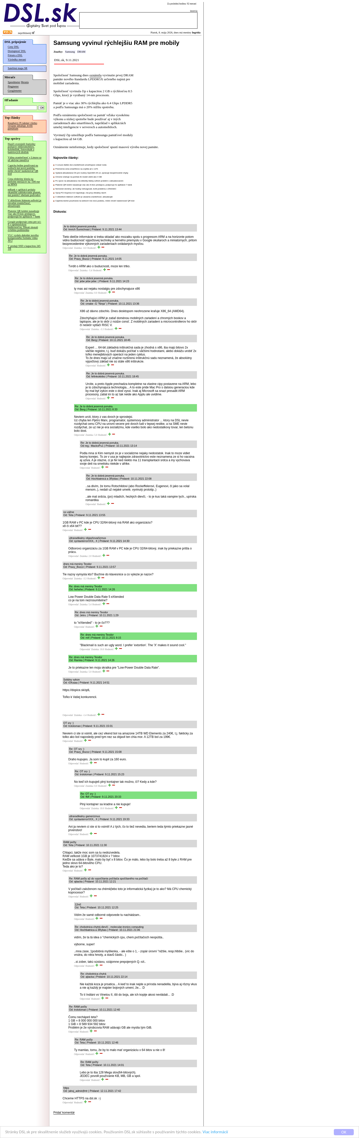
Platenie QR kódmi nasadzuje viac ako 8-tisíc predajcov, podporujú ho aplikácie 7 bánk (24, 214)
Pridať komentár (64, 1112)
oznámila (96, 75)
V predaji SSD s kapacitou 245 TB (24, 247)
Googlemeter (15, 90)
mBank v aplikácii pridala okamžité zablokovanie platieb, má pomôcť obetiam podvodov (24, 192)
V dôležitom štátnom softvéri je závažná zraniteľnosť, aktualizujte (24, 203)
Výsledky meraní (17, 59)
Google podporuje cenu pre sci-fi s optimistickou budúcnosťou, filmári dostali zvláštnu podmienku (24, 225)
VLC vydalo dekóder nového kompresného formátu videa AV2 (23, 238)
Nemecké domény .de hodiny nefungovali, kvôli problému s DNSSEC (85, 189)
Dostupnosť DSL (17, 51)
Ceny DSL (13, 46)
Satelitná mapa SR (17, 68)
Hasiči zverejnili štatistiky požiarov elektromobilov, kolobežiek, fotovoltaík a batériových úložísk (21, 148)
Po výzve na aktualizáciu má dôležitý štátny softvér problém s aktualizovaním (89, 181)
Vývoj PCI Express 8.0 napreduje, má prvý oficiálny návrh (80, 193)
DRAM (81, 51)
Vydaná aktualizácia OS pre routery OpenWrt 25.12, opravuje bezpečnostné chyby (91, 173)
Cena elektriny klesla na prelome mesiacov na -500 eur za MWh (24, 181)
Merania (25, 82)
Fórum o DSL (15, 55)
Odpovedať (68, 248)
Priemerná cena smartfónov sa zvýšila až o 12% (76, 169)
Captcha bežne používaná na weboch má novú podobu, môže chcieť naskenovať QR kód (23, 169)
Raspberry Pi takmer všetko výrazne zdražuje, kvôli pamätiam (22, 126)
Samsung (70, 51)
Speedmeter (14, 82)
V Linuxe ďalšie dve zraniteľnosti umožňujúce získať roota (80, 165)
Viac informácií (215, 1132)
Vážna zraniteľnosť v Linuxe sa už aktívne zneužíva (24, 159)
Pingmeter (13, 86)
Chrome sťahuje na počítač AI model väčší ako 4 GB (78, 177)
